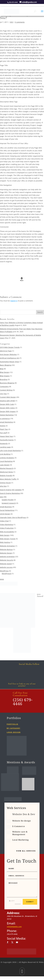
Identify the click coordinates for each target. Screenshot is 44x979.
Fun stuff (3, 433)
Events (2, 426)
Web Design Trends (7, 539)
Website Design (6, 553)
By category (13, 728)
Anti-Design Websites (8, 354)
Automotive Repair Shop (9, 362)
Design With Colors (7, 408)
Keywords (4, 443)
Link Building (5, 454)
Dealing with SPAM (7, 401)
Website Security (6, 560)
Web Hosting (5, 542)
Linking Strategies (7, 458)
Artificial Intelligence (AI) (9, 358)
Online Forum (5, 483)
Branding (3, 379)
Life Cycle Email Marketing (10, 450)
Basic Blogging (5, 365)
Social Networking (7, 510)
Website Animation (7, 546)
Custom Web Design (8, 397)
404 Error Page (6, 351)
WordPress (4, 571)
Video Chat (4, 521)
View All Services (26, 851)
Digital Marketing (7, 415)
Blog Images (4, 376)
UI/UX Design (5, 514)
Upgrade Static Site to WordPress (13, 517)
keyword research (9, 503)
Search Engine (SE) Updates (11, 490)
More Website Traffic (8, 479)
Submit (30, 902)
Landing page (5, 447)
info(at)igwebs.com (14, 926)
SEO (11, 22)
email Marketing (6, 422)
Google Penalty (7, 500)
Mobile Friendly (6, 475)
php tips (3, 486)
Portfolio (12, 724)
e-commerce (5, 418)
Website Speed (6, 564)
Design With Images (8, 411)
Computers (4, 386)
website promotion (7, 556)
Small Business (6, 507)
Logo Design (4, 465)
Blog (1, 369)
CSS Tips (3, 394)
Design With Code (7, 404)
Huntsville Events (6, 440)
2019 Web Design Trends (10, 347)
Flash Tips (4, 429)
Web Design (4, 535)
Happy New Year (6, 436)
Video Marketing (6, 524)
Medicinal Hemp (6, 472)
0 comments (20, 22)
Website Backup (6, 549)
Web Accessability (7, 532)
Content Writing (6, 390)
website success (6, 567)
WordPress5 (6, 573)
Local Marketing (6, 461)
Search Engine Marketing (10, 493)
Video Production (7, 528)
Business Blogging (7, 383)
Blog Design (4, 372)
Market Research (6, 468)
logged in (14, 301)
